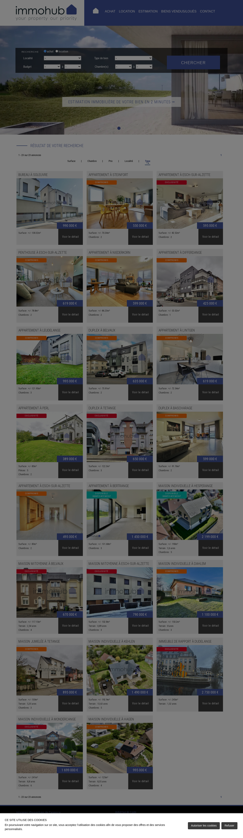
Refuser (229, 825)
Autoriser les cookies (204, 825)
